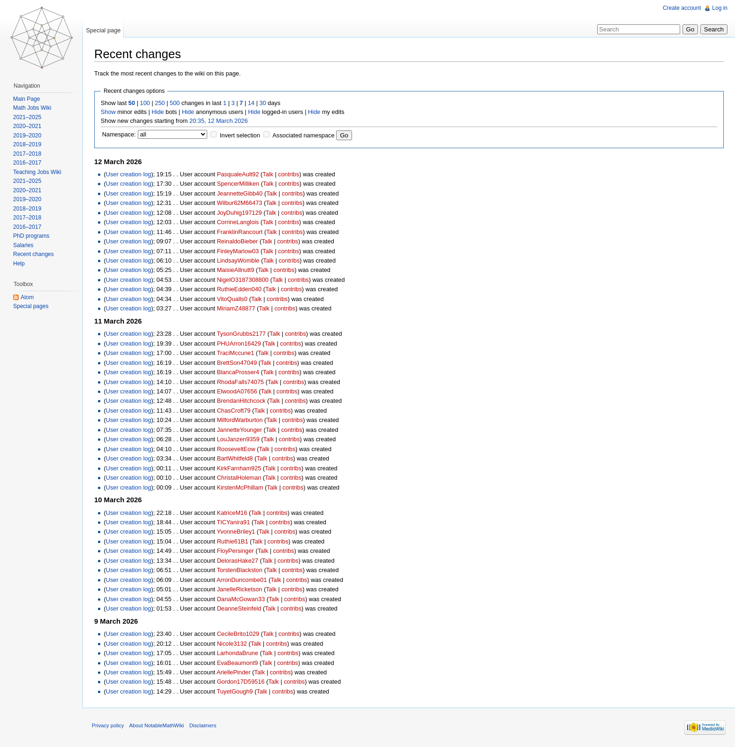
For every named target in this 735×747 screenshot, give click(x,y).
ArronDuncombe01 (242, 579)
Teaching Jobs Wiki (37, 172)
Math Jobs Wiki (32, 108)
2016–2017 (27, 162)
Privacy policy (108, 725)
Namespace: (119, 134)
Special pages (30, 306)
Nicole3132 (232, 643)
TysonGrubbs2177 (241, 333)
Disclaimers (203, 725)
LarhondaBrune (237, 652)
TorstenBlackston (239, 569)
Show (108, 111)
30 (262, 102)
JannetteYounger (239, 429)
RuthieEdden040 (239, 289)
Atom (27, 297)
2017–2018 (27, 154)
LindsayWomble (238, 260)
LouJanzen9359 (238, 439)
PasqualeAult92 (238, 174)
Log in (720, 8)
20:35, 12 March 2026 (218, 120)
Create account (682, 8)
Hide (157, 111)
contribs (288, 174)
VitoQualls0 (232, 298)
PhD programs (31, 236)
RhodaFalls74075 (240, 381)
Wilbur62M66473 (239, 202)
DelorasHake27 (237, 560)
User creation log (128, 174)
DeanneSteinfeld (239, 608)
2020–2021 (27, 126)
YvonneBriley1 (236, 531)
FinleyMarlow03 (238, 251)
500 (175, 102)
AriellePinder (234, 672)
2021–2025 (27, 117)
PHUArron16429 (239, 343)
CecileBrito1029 (238, 633)
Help (19, 263)
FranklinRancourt (239, 231)
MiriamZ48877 (236, 308)
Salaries (23, 245)
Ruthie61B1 (232, 541)
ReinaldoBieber (237, 241)
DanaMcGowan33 (241, 599)
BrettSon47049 (237, 362)
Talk (267, 174)
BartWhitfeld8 (235, 458)
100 (145, 102)
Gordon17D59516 (241, 681)
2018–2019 (27, 144)
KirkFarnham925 (239, 468)
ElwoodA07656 (237, 391)
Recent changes (33, 254)
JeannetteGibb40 (239, 193)
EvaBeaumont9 (237, 662)
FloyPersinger (235, 550)
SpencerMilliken (238, 183)
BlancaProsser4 (238, 372)
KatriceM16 (232, 512)
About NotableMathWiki (156, 725)
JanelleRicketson (239, 589)
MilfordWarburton (240, 419)
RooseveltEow (236, 449)
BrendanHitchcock (241, 400)
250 (160, 102)
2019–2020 (27, 135)
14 (251, 102)
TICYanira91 (233, 522)
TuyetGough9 (235, 691)
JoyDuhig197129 (239, 212)
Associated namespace (303, 135)
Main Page (26, 99)
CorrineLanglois (238, 222)
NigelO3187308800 (243, 279)
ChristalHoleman (239, 477)
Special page (103, 30)
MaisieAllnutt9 (236, 269)
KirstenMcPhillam (240, 487)
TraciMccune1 (235, 352)
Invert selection (240, 135)
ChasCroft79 (234, 410)
